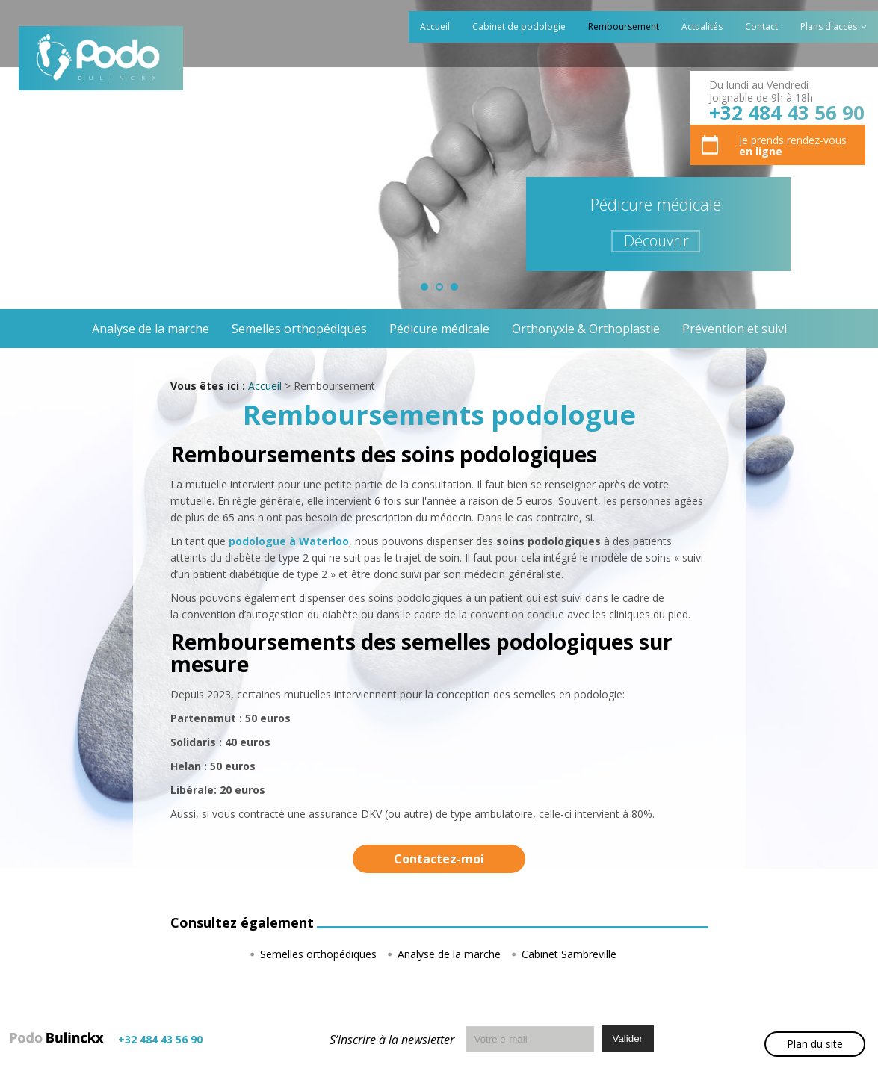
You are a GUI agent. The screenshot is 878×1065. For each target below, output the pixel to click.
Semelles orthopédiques (299, 328)
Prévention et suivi (734, 328)
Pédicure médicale (439, 328)
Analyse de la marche (150, 328)
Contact (761, 26)
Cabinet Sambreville (569, 954)
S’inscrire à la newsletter (392, 1039)
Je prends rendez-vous (793, 145)
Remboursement (623, 26)
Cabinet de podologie (519, 26)
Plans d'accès (828, 26)
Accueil (435, 26)
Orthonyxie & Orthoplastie (586, 328)
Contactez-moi (439, 859)
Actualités (702, 26)
